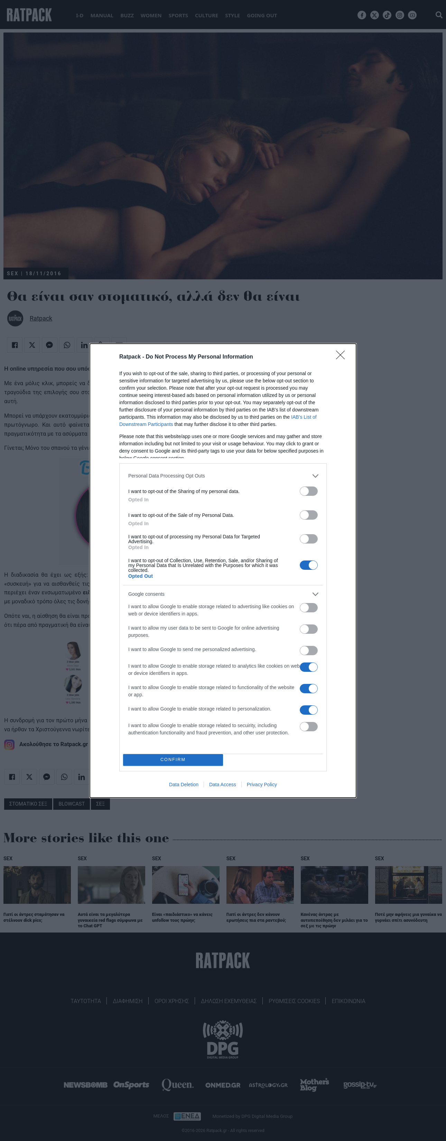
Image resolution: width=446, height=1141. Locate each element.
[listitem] (223, 476)
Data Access (222, 784)
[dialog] (223, 571)
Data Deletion (183, 784)
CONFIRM (173, 759)
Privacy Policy (262, 784)
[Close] (342, 357)
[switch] (309, 491)
